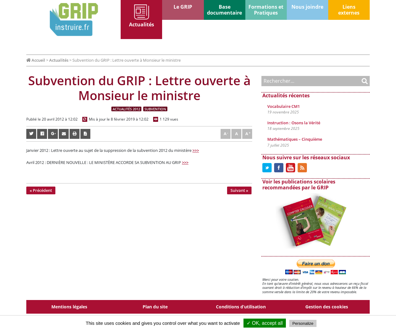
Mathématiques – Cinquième (294, 139)
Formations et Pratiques (265, 9)
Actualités (141, 24)
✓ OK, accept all (265, 323)
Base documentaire (224, 9)
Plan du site (155, 307)
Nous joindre (307, 6)
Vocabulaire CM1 (283, 106)
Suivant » (239, 190)
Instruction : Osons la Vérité (293, 123)
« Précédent (41, 190)
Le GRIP (183, 6)
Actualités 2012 (126, 109)
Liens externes (348, 9)
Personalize (302, 323)
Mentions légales (69, 307)
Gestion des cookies (326, 307)
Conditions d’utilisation (241, 307)
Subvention (155, 109)
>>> (195, 150)
